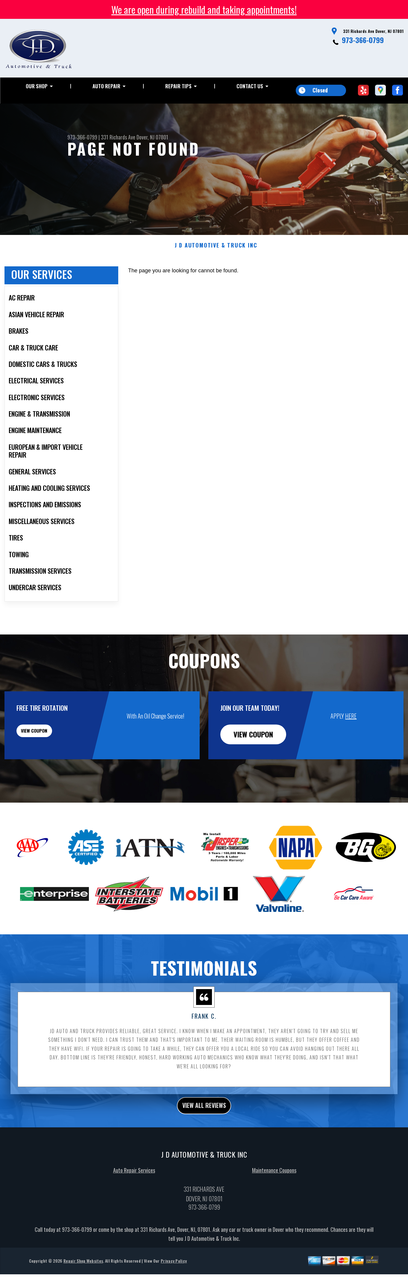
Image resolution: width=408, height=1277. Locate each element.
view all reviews (204, 1136)
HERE (351, 744)
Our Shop (37, 86)
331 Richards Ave (118, 137)
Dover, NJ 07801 (152, 137)
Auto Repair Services (134, 1202)
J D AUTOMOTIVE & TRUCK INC (216, 274)
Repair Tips (178, 86)
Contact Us (249, 86)
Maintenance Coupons (274, 1202)
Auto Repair (106, 86)
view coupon (49, 763)
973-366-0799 (363, 39)
